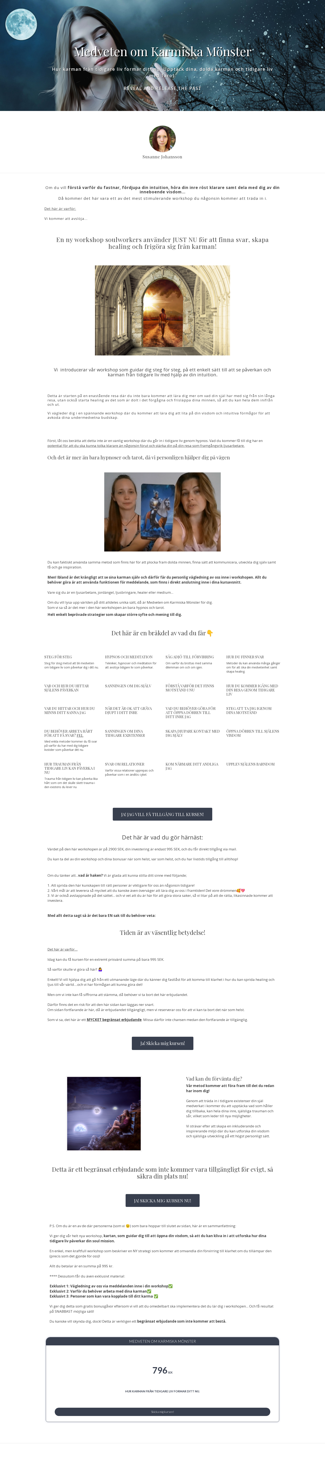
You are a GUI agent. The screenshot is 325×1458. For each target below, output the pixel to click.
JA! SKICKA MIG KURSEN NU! (162, 1200)
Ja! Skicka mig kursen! (162, 1043)
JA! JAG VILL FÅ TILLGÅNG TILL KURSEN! (162, 814)
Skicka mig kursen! (162, 1421)
